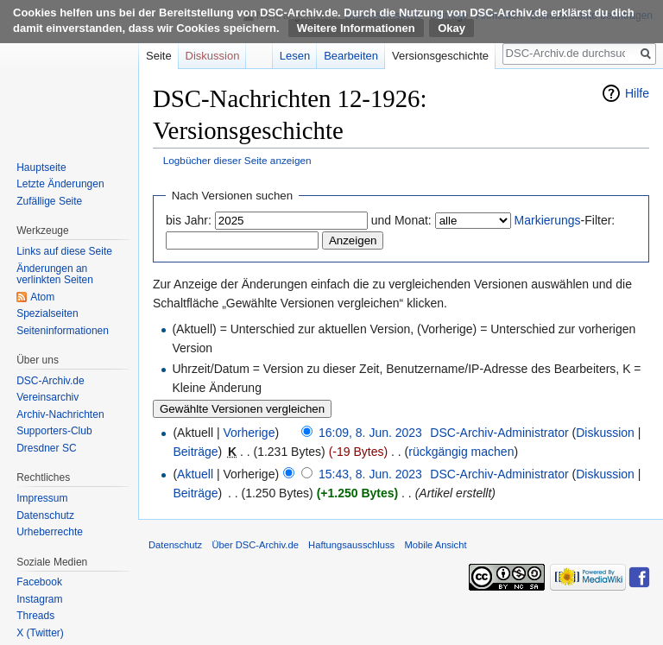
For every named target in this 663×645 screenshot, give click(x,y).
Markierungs (548, 220)
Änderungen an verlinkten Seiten (54, 274)
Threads (35, 616)
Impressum (41, 498)
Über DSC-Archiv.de (255, 545)
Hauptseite (41, 167)
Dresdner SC (46, 448)
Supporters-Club (54, 431)
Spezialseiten (47, 313)
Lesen (295, 55)
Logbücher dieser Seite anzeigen (237, 160)
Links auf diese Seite (64, 251)
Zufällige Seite (49, 201)
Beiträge (195, 451)
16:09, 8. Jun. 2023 (370, 432)
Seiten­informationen (62, 331)
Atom (42, 297)
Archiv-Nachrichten (60, 414)
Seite (159, 55)
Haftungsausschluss (351, 545)
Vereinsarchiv (47, 397)
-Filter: (565, 220)
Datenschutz (45, 515)
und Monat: (401, 220)
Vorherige (249, 432)
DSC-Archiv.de (50, 381)
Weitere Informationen (356, 28)
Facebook (39, 582)
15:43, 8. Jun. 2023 (370, 474)
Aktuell (195, 474)
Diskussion (605, 432)
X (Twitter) (40, 633)
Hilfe (637, 93)
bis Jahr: (189, 220)
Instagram (39, 599)
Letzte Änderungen (60, 184)
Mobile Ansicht (435, 545)
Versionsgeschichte (440, 55)
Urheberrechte (49, 532)
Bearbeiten (351, 55)
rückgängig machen (461, 451)
